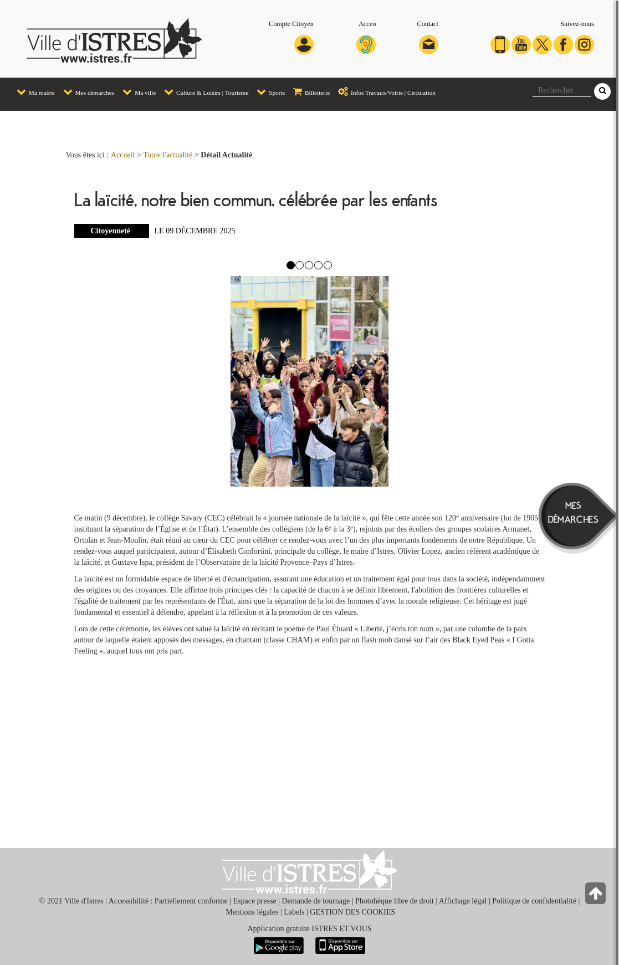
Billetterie (309, 91)
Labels (294, 912)
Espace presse (254, 901)
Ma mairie (33, 91)
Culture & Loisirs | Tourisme (203, 91)
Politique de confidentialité (534, 901)
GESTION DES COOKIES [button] (352, 912)
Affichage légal (463, 901)
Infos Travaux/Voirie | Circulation (384, 91)
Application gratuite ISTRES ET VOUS (309, 929)
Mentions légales (252, 912)
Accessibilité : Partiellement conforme (168, 901)
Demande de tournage (316, 901)
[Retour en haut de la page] (596, 896)
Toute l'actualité (167, 155)
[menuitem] (31, 92)
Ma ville (136, 91)
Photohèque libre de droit (394, 901)
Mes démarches (86, 91)
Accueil (123, 155)
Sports (268, 91)
